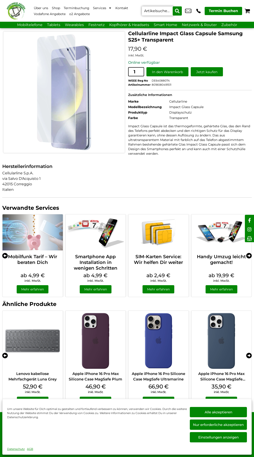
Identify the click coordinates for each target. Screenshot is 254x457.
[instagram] (249, 228)
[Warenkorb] (247, 11)
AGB (30, 449)
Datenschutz (16, 449)
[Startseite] (16, 10)
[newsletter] (249, 237)
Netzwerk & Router (199, 25)
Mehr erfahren (32, 289)
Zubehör (229, 25)
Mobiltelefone (29, 25)
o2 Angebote (79, 14)
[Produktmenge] (136, 71)
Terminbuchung (76, 8)
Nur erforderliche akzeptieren (218, 424)
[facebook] (249, 219)
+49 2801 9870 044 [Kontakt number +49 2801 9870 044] (198, 11)
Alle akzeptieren (218, 412)
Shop (56, 8)
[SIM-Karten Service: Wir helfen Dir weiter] (158, 232)
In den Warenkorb (167, 72)
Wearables (74, 25)
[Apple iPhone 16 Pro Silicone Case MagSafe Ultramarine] (158, 341)
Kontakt (121, 8)
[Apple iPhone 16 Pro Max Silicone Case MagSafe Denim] (221, 341)
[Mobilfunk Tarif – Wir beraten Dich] (33, 232)
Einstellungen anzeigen (218, 437)
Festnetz (96, 25)
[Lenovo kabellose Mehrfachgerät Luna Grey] (33, 341)
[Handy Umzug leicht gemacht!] (221, 232)
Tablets (53, 25)
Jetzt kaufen (206, 72)
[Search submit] (177, 11)
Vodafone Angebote (50, 14)
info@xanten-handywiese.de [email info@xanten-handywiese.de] (188, 11)
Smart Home (165, 25)
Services (102, 8)
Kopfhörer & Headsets (129, 25)
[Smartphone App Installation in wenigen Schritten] (96, 232)
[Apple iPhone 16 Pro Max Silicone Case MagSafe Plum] (96, 341)
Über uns (41, 8)
